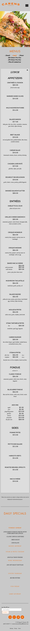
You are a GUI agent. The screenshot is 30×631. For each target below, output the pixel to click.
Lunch (15, 55)
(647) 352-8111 (7, 624)
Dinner (21, 55)
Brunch (8, 55)
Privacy (15, 628)
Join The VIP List (5, 607)
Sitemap (11, 628)
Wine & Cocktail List (14, 62)
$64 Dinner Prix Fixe (14, 57)
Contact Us (5, 617)
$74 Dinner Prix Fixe (14, 60)
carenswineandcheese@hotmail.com (20, 624)
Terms (19, 628)
